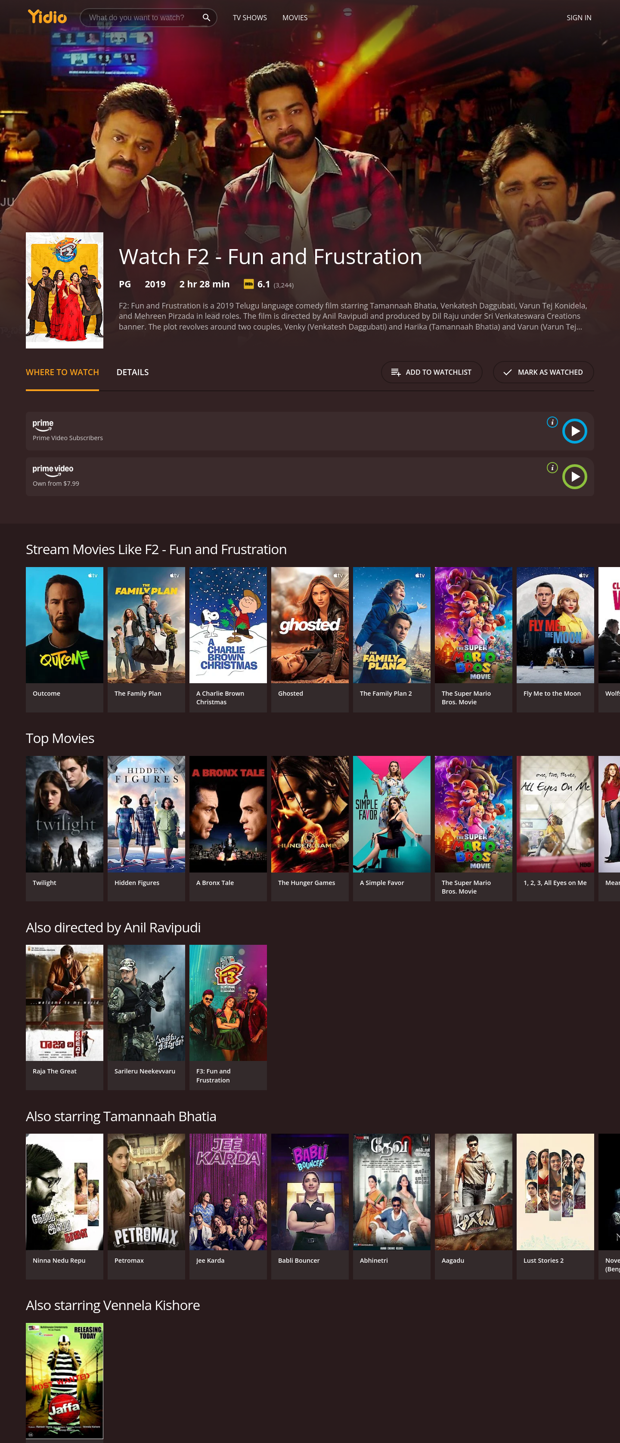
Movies (295, 17)
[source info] (550, 422)
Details (132, 372)
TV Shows (250, 17)
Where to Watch (62, 372)
